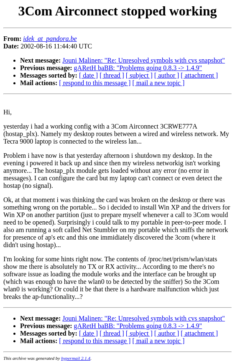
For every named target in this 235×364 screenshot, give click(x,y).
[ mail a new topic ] (158, 82)
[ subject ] (139, 75)
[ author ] (166, 75)
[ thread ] (112, 75)
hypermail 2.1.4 (75, 358)
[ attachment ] (199, 75)
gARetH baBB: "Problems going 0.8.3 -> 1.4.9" (138, 67)
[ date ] (88, 75)
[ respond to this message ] (94, 82)
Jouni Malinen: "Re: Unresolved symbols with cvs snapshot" (143, 60)
